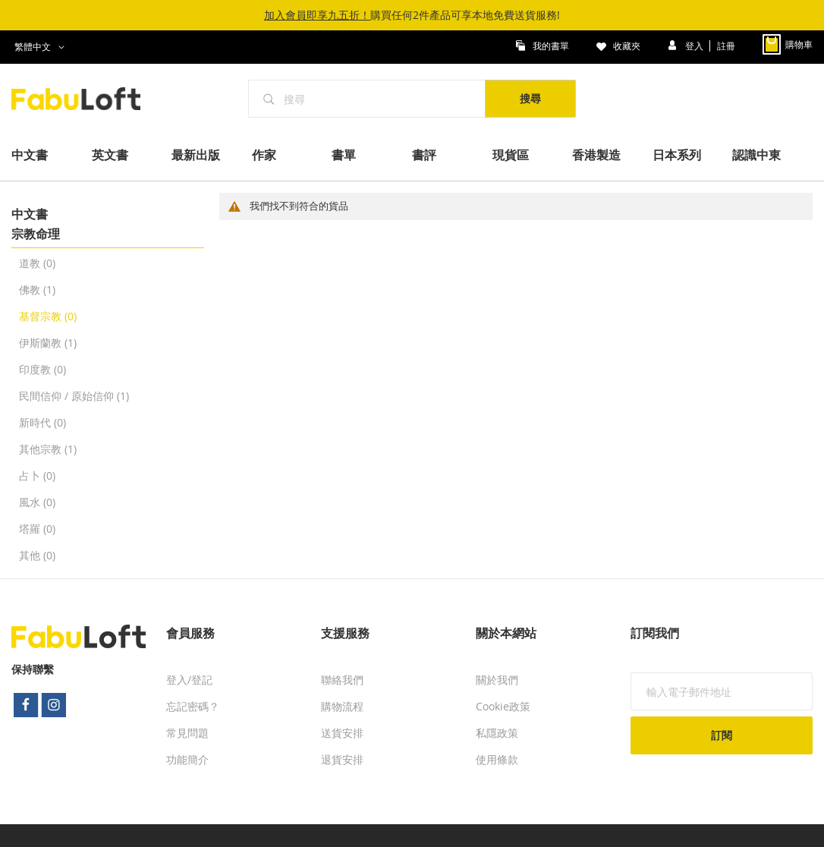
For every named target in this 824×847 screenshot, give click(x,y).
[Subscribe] (722, 735)
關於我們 (497, 679)
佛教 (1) (37, 289)
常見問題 (187, 733)
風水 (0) (37, 502)
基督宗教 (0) (48, 316)
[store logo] (84, 99)
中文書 (29, 214)
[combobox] (367, 99)
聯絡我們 (342, 679)
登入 (695, 45)
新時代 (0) (42, 422)
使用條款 (497, 759)
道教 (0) (37, 263)
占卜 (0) (37, 475)
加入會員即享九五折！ (317, 15)
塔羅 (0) (37, 528)
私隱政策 (497, 733)
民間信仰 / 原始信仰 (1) (74, 396)
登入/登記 (189, 679)
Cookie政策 (503, 706)
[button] (42, 47)
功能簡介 (187, 759)
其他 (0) (37, 555)
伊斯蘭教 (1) (48, 342)
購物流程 (342, 706)
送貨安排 (342, 733)
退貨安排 (342, 759)
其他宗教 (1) (48, 449)
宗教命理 (35, 234)
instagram (54, 705)
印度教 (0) (42, 369)
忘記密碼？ (192, 706)
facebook (25, 705)
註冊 (726, 45)
